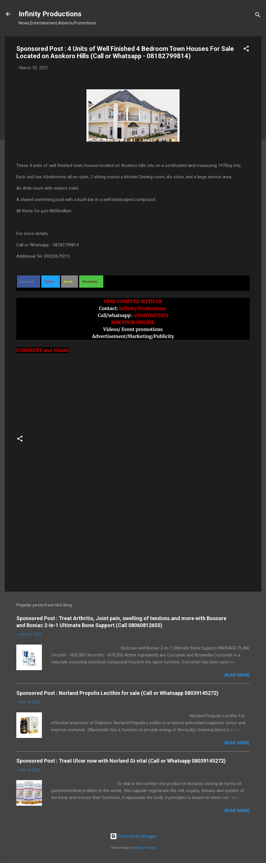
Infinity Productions (50, 14)
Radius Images (145, 848)
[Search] (257, 16)
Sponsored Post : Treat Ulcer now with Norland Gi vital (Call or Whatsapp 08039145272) (121, 761)
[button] (246, 49)
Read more (237, 675)
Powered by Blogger (133, 836)
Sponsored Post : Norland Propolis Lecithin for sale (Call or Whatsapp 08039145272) (117, 693)
